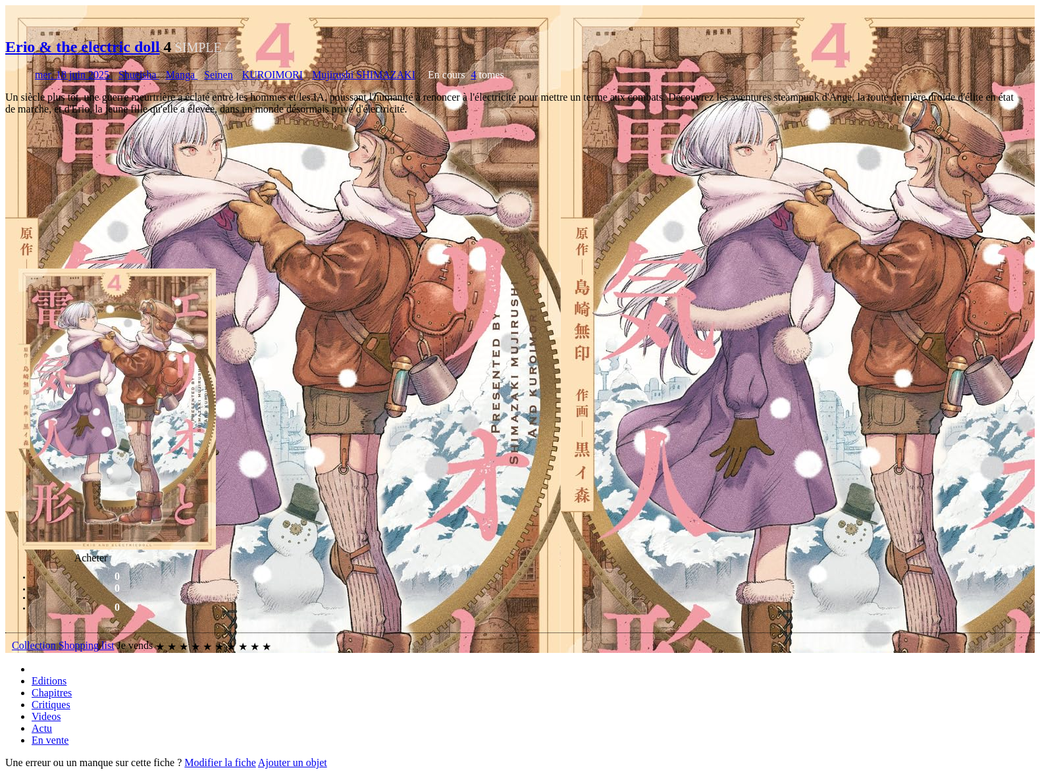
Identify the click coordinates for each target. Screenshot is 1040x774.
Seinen (218, 74)
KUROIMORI (272, 74)
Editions (49, 680)
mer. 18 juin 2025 (73, 74)
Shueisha (138, 74)
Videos (46, 716)
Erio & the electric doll (82, 46)
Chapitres (52, 692)
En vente (50, 740)
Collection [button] (34, 645)
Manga (181, 74)
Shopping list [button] (87, 645)
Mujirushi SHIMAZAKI (363, 74)
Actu (42, 728)
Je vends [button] (135, 645)
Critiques (51, 704)
